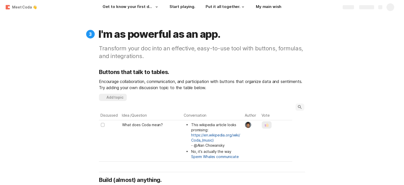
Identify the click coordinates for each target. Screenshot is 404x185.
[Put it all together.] (225, 7)
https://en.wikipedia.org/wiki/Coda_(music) (215, 137)
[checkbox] (102, 124)
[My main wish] (269, 7)
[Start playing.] (182, 7)
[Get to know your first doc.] (130, 7)
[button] (156, 7)
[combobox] (252, 124)
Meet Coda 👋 (24, 7)
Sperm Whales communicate (215, 156)
